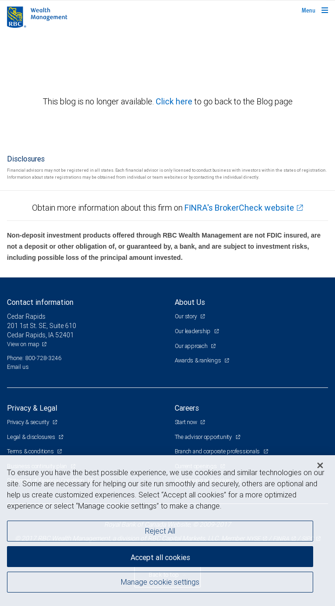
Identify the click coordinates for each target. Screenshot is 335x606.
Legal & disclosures (31, 437)
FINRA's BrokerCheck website (239, 207)
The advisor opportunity (204, 437)
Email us (18, 367)
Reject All (160, 530)
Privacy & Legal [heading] (32, 408)
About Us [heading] (190, 302)
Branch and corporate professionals (218, 451)
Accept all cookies (160, 557)
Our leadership (193, 331)
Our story (186, 316)
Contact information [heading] (40, 302)
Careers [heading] (187, 408)
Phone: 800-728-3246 (34, 358)
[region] (167, 530)
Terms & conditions (31, 451)
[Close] (320, 465)
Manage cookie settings (160, 582)
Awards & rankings (199, 360)
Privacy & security (28, 422)
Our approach (192, 346)
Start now (186, 422)
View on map (23, 344)
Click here (175, 101)
